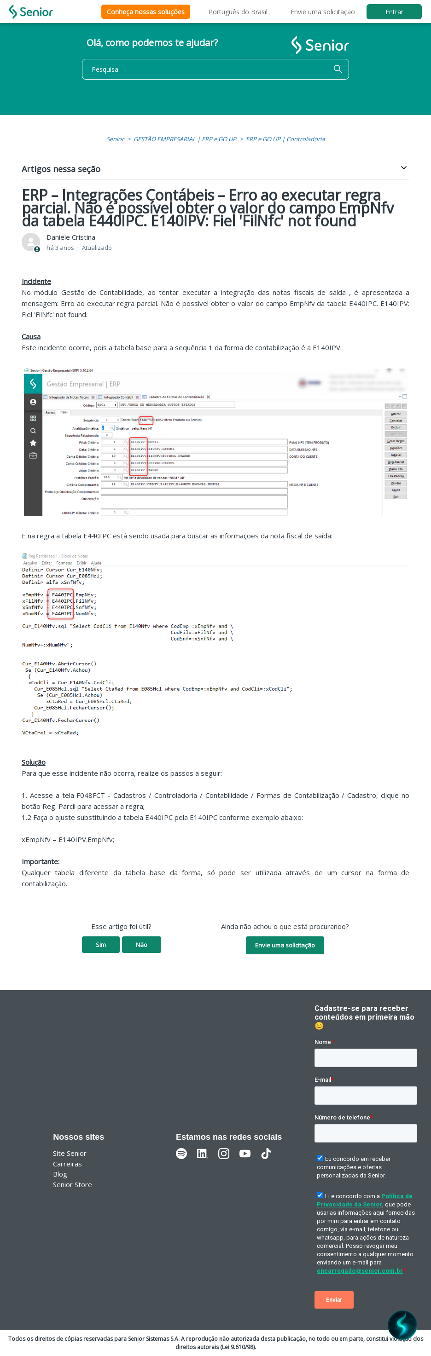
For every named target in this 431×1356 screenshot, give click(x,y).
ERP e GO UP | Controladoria (285, 139)
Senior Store (72, 1184)
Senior (115, 139)
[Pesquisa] (215, 69)
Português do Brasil (238, 11)
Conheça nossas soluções (146, 11)
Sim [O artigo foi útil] (101, 945)
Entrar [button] (394, 11)
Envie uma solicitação (323, 11)
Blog (60, 1173)
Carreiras (67, 1163)
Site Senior (70, 1153)
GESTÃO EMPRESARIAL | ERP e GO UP (185, 139)
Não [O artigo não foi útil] (141, 945)
